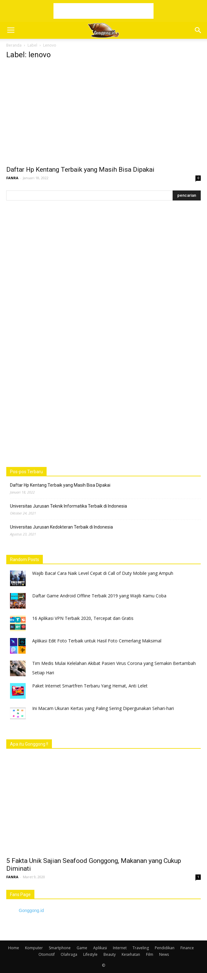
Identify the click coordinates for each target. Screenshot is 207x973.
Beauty (110, 954)
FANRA (12, 177)
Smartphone (60, 947)
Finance (187, 947)
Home (13, 947)
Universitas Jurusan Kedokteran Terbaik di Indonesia (61, 527)
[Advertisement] (103, 11)
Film (149, 954)
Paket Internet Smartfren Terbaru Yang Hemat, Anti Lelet (90, 686)
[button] (198, 30)
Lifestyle (90, 954)
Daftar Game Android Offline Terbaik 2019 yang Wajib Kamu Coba (99, 596)
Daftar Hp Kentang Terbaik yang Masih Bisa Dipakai (80, 169)
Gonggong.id (31, 910)
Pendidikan (164, 947)
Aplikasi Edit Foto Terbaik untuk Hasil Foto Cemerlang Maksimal (96, 641)
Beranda (14, 45)
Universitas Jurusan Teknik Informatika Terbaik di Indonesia (68, 506)
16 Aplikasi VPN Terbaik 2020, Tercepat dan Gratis (83, 618)
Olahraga (69, 954)
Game (82, 947)
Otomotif (46, 954)
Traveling (141, 947)
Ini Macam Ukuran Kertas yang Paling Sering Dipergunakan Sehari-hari (103, 708)
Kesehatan (131, 954)
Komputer (34, 947)
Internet (120, 947)
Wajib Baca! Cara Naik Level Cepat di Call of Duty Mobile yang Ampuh (102, 573)
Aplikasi (100, 947)
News (164, 954)
